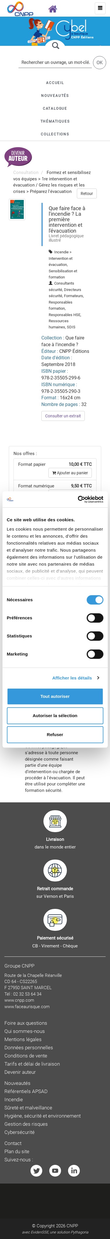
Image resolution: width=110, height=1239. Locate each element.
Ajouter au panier (70, 472)
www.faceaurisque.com (27, 1006)
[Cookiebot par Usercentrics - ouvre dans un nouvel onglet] (78, 499)
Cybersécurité (19, 1132)
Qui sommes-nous (24, 1031)
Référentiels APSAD (26, 1091)
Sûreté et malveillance (28, 1108)
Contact (12, 1143)
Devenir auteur (20, 1072)
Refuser (55, 734)
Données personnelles (28, 1047)
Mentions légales (23, 1039)
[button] (55, 108)
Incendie (13, 1099)
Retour (87, 193)
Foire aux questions (25, 1023)
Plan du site (16, 1151)
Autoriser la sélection (55, 715)
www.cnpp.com (19, 1000)
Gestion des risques (26, 1124)
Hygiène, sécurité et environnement (42, 1116)
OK (100, 62)
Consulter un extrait (63, 416)
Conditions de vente (25, 1056)
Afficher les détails (72, 677)
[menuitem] (17, 209)
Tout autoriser (55, 696)
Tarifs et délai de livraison (32, 1064)
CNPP (72, 1225)
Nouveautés (17, 1083)
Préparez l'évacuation (51, 191)
